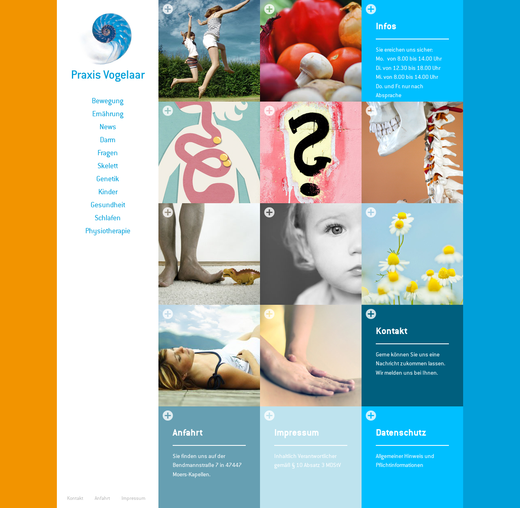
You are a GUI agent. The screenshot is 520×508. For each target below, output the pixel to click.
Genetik (107, 178)
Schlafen (108, 217)
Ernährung (108, 113)
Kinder (107, 191)
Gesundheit (108, 204)
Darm (107, 139)
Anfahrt (102, 498)
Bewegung (108, 100)
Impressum (133, 498)
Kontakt (75, 498)
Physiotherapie (107, 230)
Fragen (108, 152)
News (108, 126)
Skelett (108, 165)
